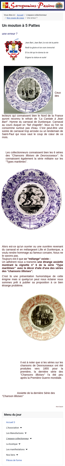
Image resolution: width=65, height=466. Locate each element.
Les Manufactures (15, 433)
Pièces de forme (14, 460)
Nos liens (10, 455)
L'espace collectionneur (17, 438)
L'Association (12, 427)
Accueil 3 (10, 422)
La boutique (12, 444)
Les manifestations (15, 449)
